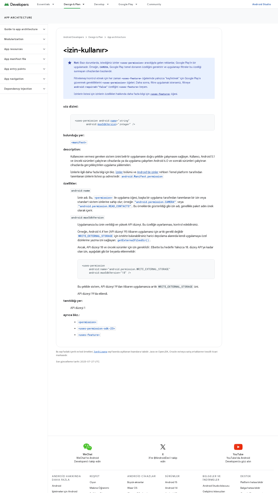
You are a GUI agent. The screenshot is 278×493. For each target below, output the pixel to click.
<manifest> (79, 142)
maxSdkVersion (107, 124)
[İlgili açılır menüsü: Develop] (109, 4)
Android (56, 485)
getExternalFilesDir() (133, 240)
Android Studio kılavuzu (216, 485)
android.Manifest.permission (142, 176)
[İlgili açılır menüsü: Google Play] (138, 4)
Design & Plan (95, 37)
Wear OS (132, 487)
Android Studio (261, 4)
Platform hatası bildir (251, 482)
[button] (21, 29)
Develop (99, 4)
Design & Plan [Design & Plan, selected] (72, 4)
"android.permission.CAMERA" (155, 202)
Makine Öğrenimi (99, 487)
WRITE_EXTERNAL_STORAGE (95, 236)
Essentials (43, 4)
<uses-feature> (89, 335)
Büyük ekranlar (135, 482)
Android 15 (171, 482)
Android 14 (171, 487)
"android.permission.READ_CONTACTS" (104, 206)
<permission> (103, 197)
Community (154, 4)
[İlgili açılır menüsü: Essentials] (55, 4)
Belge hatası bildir (250, 487)
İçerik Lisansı (100, 351)
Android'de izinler (148, 172)
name (113, 120)
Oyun (93, 482)
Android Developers (73, 37)
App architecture (18, 17)
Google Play (125, 4)
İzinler (119, 172)
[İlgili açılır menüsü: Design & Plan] (85, 4)
